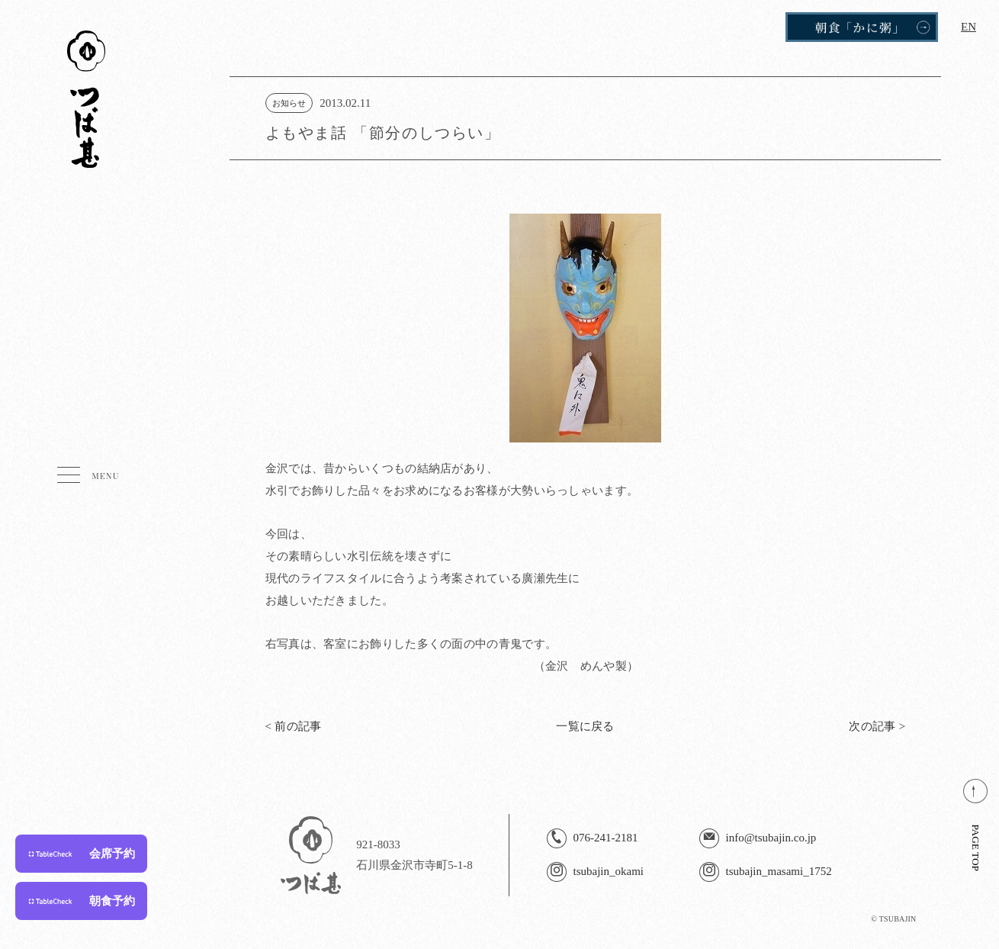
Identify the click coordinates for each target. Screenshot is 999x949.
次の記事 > (877, 726)
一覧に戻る (585, 726)
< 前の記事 (293, 726)
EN (968, 27)
